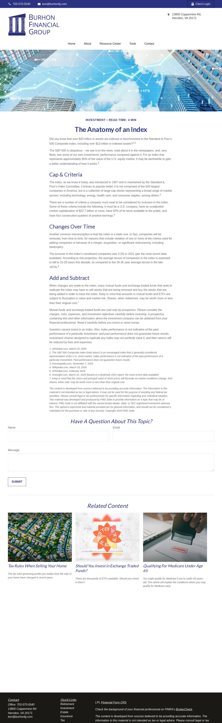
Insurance (66, 716)
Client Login (201, 4)
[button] (72, 44)
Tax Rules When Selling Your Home (37, 565)
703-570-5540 (26, 704)
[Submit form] (17, 481)
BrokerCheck (184, 709)
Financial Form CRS (113, 702)
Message (13, 450)
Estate (64, 712)
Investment (67, 708)
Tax (62, 720)
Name (12, 427)
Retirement (67, 704)
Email (116, 427)
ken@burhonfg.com (52, 3)
